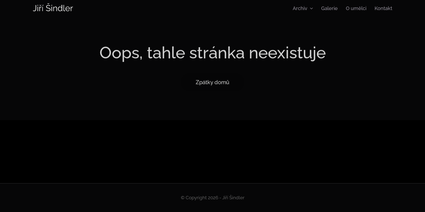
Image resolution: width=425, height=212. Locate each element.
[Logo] (53, 5)
